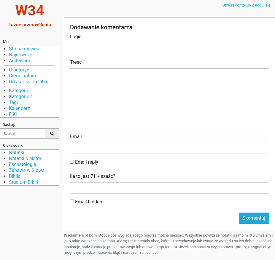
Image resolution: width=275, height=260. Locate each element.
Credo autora (22, 76)
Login (76, 36)
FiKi (13, 114)
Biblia (14, 176)
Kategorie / (20, 96)
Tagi (13, 102)
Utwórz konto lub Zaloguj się (246, 5)
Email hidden (86, 202)
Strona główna (24, 49)
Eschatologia (22, 164)
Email (76, 136)
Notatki (16, 152)
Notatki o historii (26, 158)
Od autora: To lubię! (29, 81)
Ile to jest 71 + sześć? (92, 176)
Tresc (76, 62)
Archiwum (19, 60)
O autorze (19, 70)
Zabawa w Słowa (26, 170)
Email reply (84, 162)
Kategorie (19, 90)
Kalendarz (19, 108)
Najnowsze (20, 55)
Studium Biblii (23, 182)
